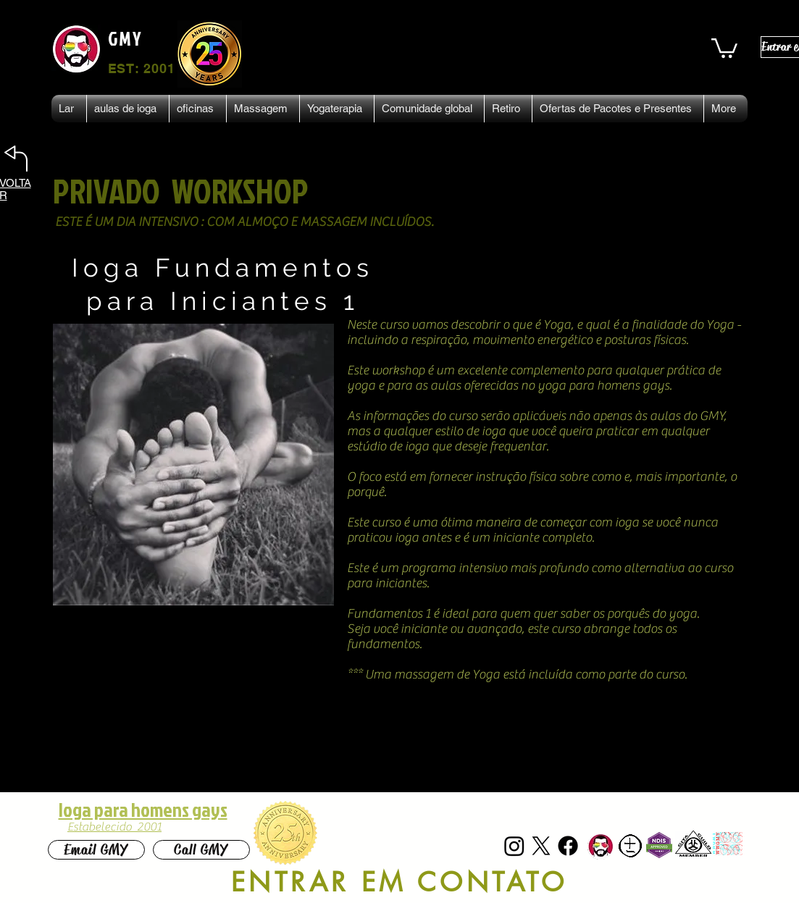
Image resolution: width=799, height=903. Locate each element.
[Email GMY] (96, 850)
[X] (541, 846)
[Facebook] (568, 846)
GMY (125, 38)
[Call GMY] (201, 850)
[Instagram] (514, 846)
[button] (724, 47)
